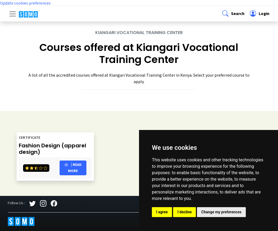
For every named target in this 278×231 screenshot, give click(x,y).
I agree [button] (162, 212)
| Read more (73, 168)
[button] (232, 13)
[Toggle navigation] (13, 14)
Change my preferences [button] (221, 212)
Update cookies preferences (25, 3)
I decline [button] (184, 212)
